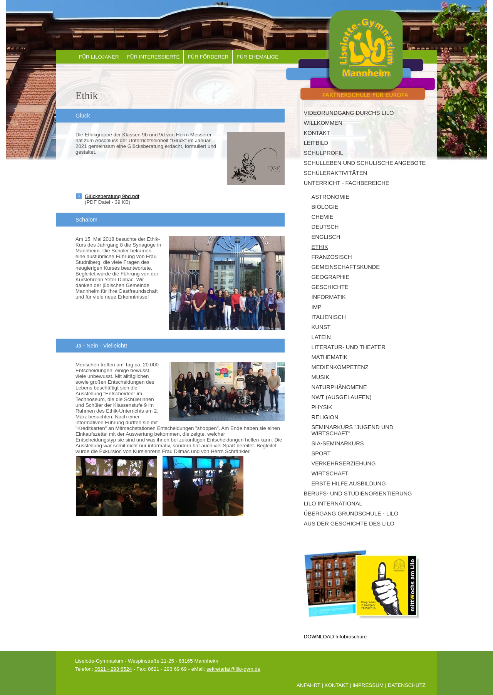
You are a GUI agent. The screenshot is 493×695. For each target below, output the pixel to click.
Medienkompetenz (340, 367)
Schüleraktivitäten (335, 173)
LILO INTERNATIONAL (333, 503)
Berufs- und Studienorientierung (358, 493)
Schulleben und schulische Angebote (365, 163)
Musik (320, 377)
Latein (321, 337)
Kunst (321, 327)
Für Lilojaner (99, 57)
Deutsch (325, 227)
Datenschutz (407, 685)
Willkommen (323, 123)
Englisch (326, 237)
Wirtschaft (330, 473)
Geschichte (330, 287)
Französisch (332, 257)
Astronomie (331, 197)
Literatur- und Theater (349, 347)
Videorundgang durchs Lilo (349, 113)
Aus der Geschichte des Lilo (349, 523)
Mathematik (330, 357)
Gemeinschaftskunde (346, 267)
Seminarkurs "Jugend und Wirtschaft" (353, 430)
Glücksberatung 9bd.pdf (112, 196)
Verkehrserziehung (344, 463)
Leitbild (316, 143)
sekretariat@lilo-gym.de (233, 669)
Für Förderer (208, 57)
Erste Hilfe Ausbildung (349, 483)
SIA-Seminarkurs (338, 443)
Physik (322, 407)
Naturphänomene (339, 387)
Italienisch (329, 317)
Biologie (325, 207)
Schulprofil (324, 153)
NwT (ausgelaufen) (342, 397)
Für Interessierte (153, 57)
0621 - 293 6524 (113, 669)
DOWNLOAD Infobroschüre (335, 637)
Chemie (323, 217)
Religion (325, 417)
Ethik (320, 247)
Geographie (331, 277)
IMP (317, 307)
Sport (321, 453)
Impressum (368, 685)
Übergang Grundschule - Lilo (351, 513)
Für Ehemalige (257, 57)
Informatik (329, 297)
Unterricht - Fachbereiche (346, 183)
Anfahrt (308, 685)
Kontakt (317, 133)
